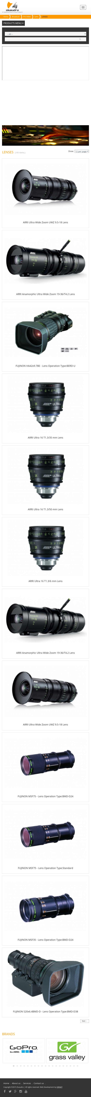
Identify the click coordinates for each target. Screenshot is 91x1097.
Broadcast (16, 17)
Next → (84, 1021)
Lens (36, 17)
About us (16, 1083)
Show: (71, 151)
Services (27, 1083)
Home (5, 17)
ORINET (59, 1087)
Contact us (39, 1083)
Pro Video (27, 17)
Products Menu (13, 23)
